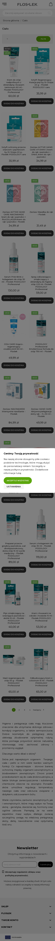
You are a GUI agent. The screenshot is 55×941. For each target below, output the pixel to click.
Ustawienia (14, 486)
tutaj (18, 473)
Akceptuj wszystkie (18, 480)
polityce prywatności (22, 469)
